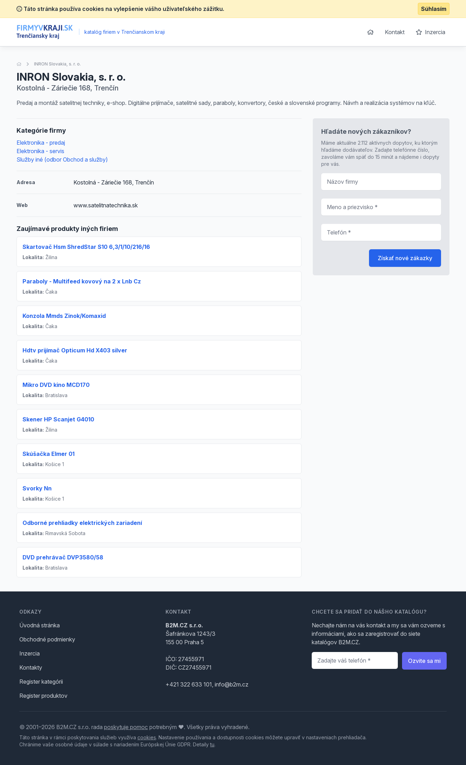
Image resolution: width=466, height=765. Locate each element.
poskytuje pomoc (126, 726)
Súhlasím (433, 8)
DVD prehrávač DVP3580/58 (62, 557)
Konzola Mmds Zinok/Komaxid (64, 315)
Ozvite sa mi (424, 660)
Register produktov (43, 695)
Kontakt (394, 32)
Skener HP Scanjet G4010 (58, 419)
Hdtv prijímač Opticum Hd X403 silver (74, 350)
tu (212, 744)
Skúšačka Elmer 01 (48, 453)
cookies (146, 737)
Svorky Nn (37, 488)
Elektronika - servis (40, 151)
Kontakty (30, 667)
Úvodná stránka (39, 625)
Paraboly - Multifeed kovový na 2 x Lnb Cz (81, 281)
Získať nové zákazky (405, 258)
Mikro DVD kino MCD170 (56, 384)
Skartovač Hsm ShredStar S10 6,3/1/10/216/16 (86, 246)
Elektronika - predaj (41, 142)
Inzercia (430, 32)
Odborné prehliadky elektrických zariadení (82, 522)
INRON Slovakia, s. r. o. (57, 64)
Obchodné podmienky (47, 639)
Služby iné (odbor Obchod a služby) (62, 159)
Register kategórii (41, 681)
